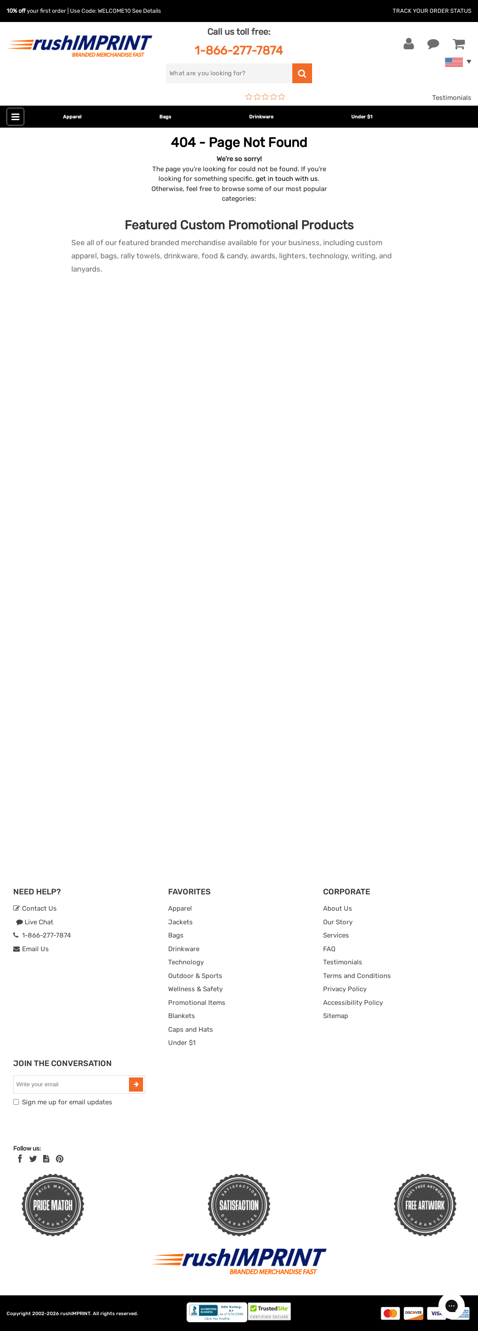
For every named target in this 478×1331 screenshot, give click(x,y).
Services (336, 935)
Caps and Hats (190, 1029)
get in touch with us (287, 179)
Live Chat (34, 922)
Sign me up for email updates (67, 1102)
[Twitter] (33, 1159)
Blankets (181, 1016)
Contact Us (35, 908)
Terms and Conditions (357, 976)
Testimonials (451, 98)
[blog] (46, 1159)
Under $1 (361, 117)
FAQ (329, 949)
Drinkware (261, 117)
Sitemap (335, 1016)
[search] (229, 73)
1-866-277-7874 (239, 50)
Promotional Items (196, 1003)
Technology (186, 962)
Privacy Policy (345, 989)
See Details (146, 10)
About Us (337, 908)
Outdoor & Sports (195, 976)
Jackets (180, 922)
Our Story (338, 922)
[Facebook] (20, 1159)
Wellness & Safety (195, 989)
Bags (165, 117)
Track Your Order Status (432, 10)
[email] (72, 1084)
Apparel (72, 117)
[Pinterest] (59, 1159)
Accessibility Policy (353, 1003)
